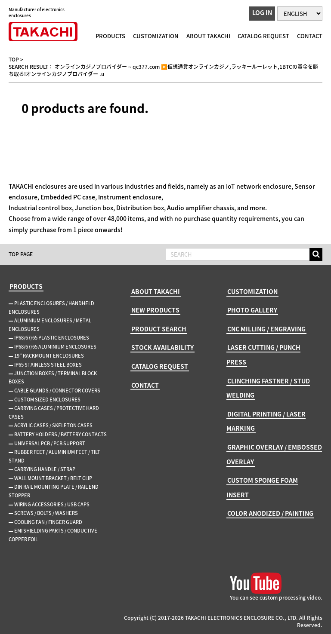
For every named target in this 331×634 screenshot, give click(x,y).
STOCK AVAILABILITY (162, 347)
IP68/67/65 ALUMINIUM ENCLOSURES (55, 346)
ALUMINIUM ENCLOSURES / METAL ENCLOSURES (50, 325)
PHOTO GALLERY (252, 310)
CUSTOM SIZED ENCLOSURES (47, 399)
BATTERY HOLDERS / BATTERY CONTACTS (60, 434)
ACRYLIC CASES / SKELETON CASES (53, 425)
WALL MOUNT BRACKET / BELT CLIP (53, 478)
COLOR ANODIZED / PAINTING (270, 513)
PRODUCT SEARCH (158, 329)
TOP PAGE (21, 254)
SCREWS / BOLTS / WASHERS (46, 513)
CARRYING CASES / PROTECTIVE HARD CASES (54, 412)
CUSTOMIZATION (156, 36)
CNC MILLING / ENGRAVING (266, 329)
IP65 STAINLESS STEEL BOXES (48, 364)
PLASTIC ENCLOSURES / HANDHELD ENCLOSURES (51, 307)
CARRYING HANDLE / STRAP (44, 469)
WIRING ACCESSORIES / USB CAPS (52, 504)
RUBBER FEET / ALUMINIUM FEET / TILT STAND (54, 456)
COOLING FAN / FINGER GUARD (48, 522)
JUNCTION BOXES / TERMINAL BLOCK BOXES (53, 378)
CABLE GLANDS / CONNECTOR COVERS (57, 390)
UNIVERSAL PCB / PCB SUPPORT (49, 443)
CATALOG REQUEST (263, 36)
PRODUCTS (110, 36)
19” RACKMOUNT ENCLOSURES (49, 355)
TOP (14, 59)
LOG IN (262, 12)
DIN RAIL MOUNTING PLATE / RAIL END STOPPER (54, 491)
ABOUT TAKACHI (208, 36)
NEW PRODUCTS (155, 310)
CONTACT (309, 36)
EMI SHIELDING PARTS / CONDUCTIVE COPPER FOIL (53, 535)
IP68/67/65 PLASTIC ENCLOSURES (51, 337)
